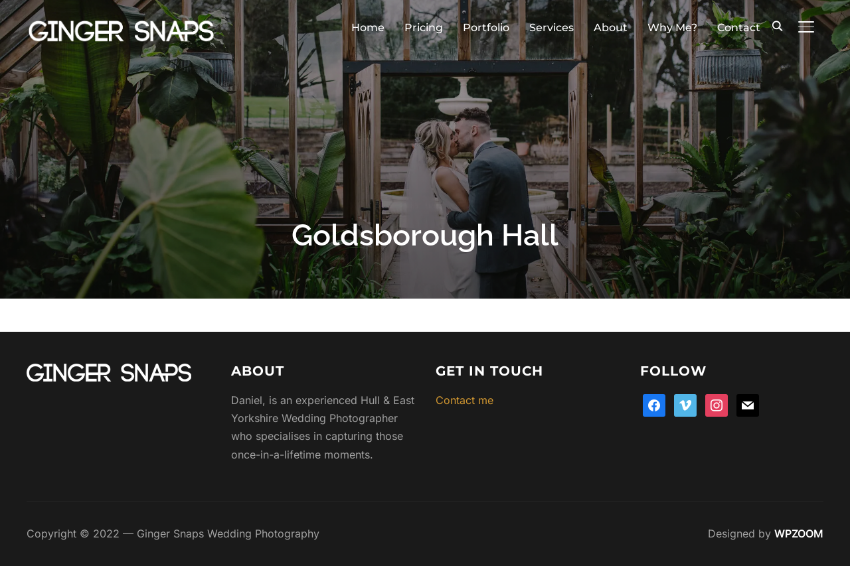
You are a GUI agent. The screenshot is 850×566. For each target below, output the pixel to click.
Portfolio (486, 27)
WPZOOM (798, 533)
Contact (738, 27)
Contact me (464, 400)
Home (367, 27)
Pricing (423, 27)
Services (551, 27)
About (611, 27)
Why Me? (672, 27)
